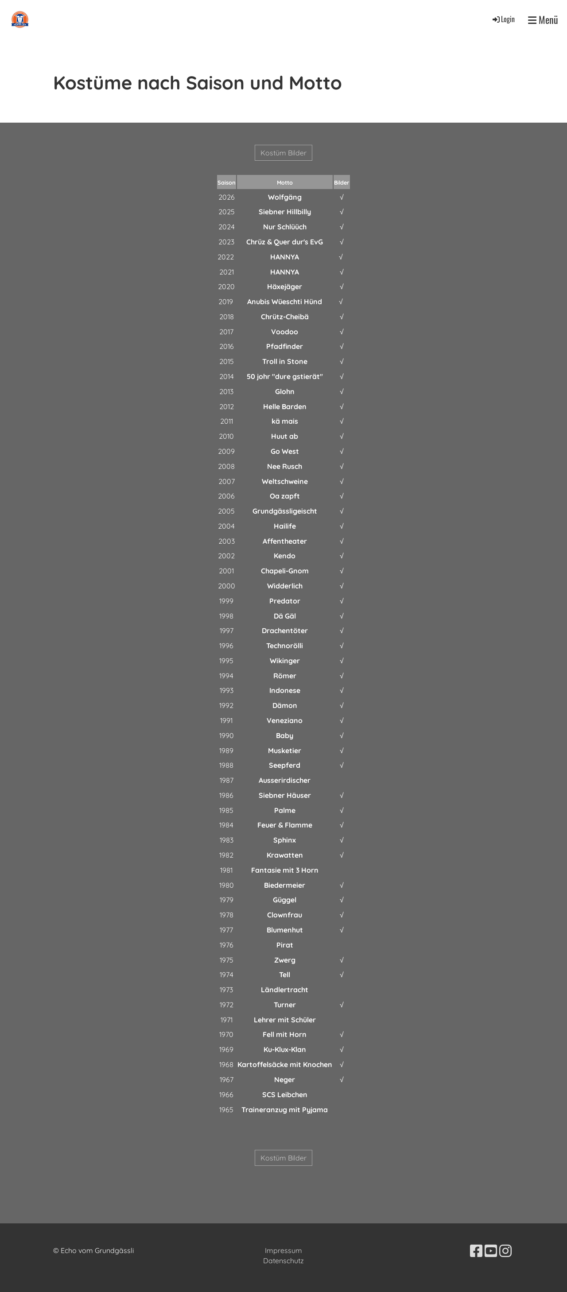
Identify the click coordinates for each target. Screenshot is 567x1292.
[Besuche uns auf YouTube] (491, 1251)
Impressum (283, 1250)
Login (503, 19)
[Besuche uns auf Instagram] (505, 1251)
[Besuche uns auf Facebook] (476, 1251)
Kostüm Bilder (283, 152)
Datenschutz (283, 1260)
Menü (543, 20)
